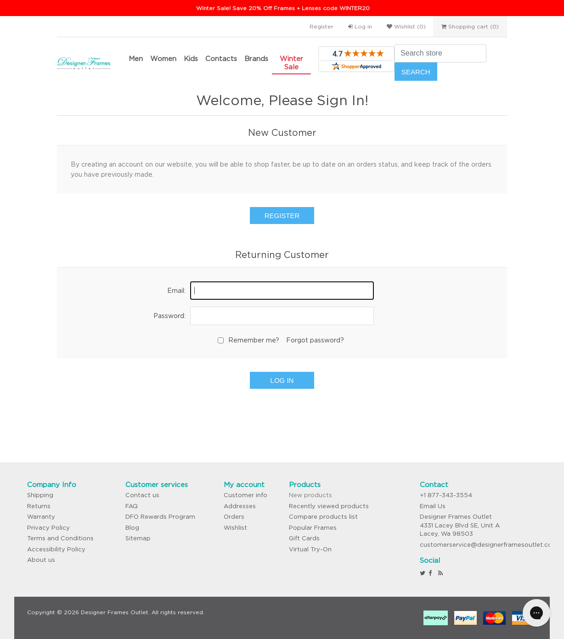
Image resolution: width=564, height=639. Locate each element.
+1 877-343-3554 (446, 495)
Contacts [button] (221, 58)
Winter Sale (291, 63)
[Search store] (440, 53)
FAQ (131, 506)
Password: (169, 316)
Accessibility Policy (56, 549)
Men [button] (136, 58)
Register (321, 26)
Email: (176, 290)
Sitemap (138, 538)
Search (415, 72)
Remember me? (253, 340)
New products (310, 495)
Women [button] (163, 58)
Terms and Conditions (60, 538)
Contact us (142, 495)
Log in (360, 26)
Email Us (433, 506)
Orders (234, 516)
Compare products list (323, 516)
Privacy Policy (48, 527)
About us (41, 559)
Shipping (40, 495)
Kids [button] (191, 58)
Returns (39, 506)
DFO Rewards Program (160, 516)
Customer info (245, 495)
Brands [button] (256, 58)
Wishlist (235, 527)
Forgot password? (315, 340)
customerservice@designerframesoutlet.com (489, 544)
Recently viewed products (329, 506)
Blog (132, 527)
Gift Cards (304, 538)
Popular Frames (313, 527)
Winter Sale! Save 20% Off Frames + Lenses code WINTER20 (283, 8)
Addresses (240, 506)
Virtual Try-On (310, 549)
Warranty (41, 516)
